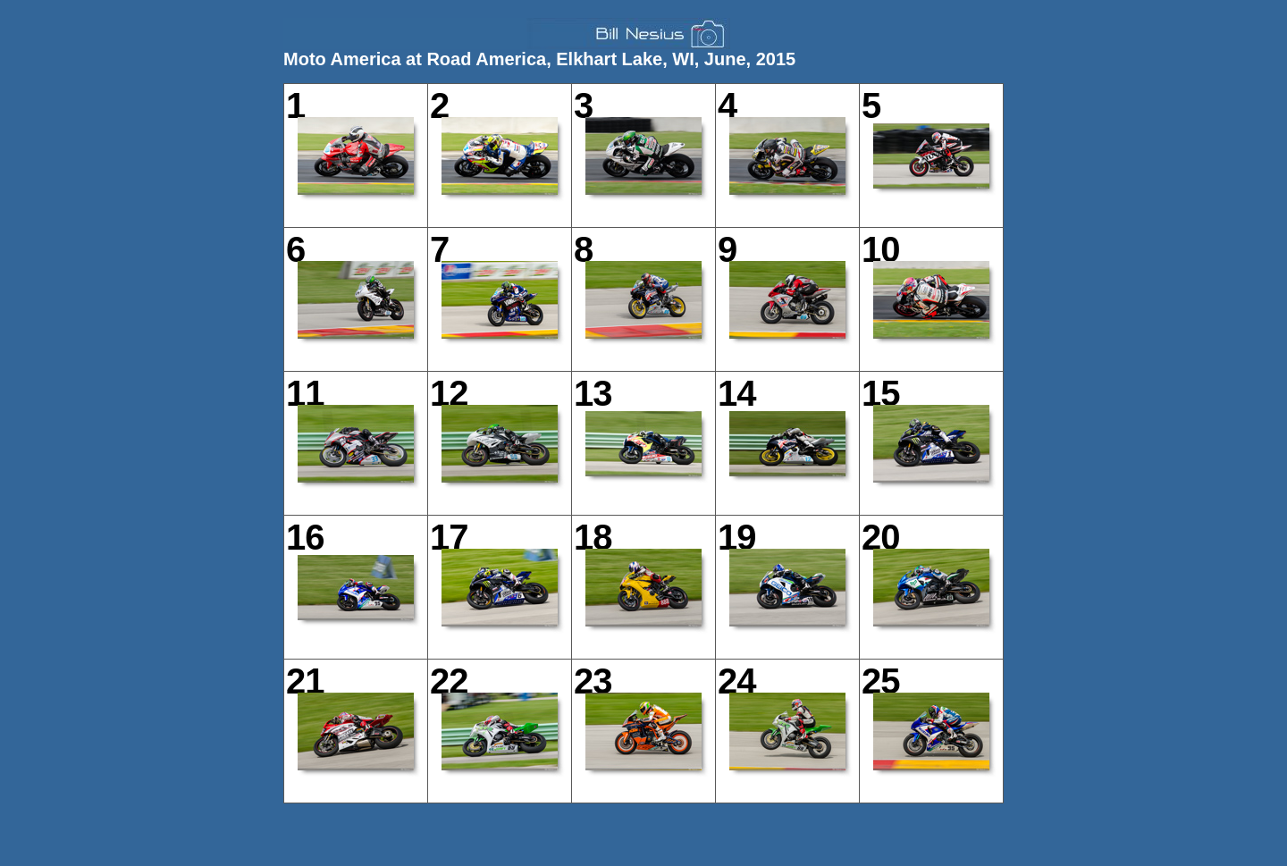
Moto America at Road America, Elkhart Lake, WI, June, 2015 (539, 59)
